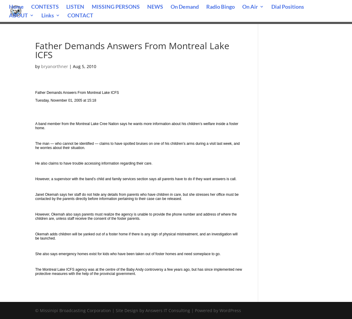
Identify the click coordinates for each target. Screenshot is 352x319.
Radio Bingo (220, 7)
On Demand (185, 7)
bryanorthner (54, 66)
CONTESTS (45, 7)
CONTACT (80, 16)
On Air (250, 7)
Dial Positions (287, 7)
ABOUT (18, 16)
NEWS (155, 7)
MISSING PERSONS (116, 7)
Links (47, 16)
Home (16, 7)
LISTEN (75, 7)
